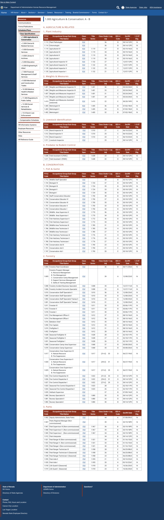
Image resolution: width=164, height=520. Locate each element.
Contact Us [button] (102, 13)
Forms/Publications (25, 27)
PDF (83, 42)
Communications (24, 23)
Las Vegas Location (10, 510)
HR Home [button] (14, 13)
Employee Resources (26, 129)
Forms (94, 13)
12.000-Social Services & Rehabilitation (27, 106)
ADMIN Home (48, 489)
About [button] (23, 13)
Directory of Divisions (51, 493)
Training (68, 13)
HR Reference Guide (25, 140)
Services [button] (41, 13)
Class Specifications (27, 34)
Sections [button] (31, 13)
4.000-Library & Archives (27, 57)
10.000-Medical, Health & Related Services (27, 91)
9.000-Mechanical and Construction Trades (28, 83)
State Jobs (143, 7)
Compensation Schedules (29, 120)
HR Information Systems (27, 125)
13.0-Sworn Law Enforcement (27, 114)
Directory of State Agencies (13, 493)
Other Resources (24, 132)
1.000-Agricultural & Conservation (29, 38)
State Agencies (131, 7)
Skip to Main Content (8, 2)
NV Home (6, 489)
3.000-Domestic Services (27, 51)
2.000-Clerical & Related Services (27, 44)
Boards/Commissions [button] (81, 13)
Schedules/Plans (24, 30)
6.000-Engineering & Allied (29, 67)
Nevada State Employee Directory (15, 513)
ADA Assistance (156, 7)
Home (3, 12)
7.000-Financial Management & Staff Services (29, 74)
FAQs (20, 136)
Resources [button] (58, 13)
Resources (22, 19)
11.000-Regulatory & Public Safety (29, 99)
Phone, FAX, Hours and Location (14, 502)
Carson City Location (10, 506)
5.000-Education (28, 62)
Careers (50, 13)
